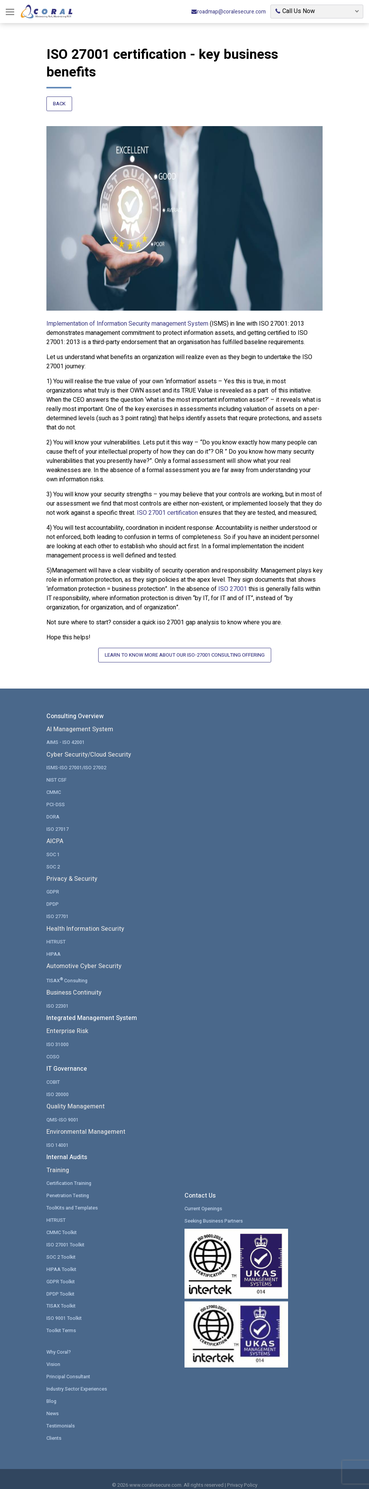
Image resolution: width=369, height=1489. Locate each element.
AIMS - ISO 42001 (65, 736)
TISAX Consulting (67, 972)
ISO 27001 (232, 586)
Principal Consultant (68, 1364)
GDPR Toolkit (61, 1270)
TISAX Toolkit (61, 1294)
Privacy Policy (242, 1473)
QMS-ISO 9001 (62, 1110)
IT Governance (66, 1060)
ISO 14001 (57, 1135)
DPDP (52, 896)
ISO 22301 (57, 997)
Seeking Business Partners (214, 1210)
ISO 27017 (57, 822)
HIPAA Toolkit (61, 1258)
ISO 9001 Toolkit (64, 1307)
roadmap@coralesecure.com (228, 12)
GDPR (52, 884)
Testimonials (60, 1413)
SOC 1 (53, 847)
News (52, 1400)
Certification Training (69, 1173)
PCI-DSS (55, 798)
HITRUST (56, 934)
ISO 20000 (57, 1085)
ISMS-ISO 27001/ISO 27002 (76, 761)
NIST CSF (56, 773)
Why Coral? (58, 1340)
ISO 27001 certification (167, 510)
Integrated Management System (91, 1010)
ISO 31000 (57, 1035)
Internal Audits (66, 1148)
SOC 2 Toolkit (61, 1246)
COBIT (53, 1072)
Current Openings (203, 1199)
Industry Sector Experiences (77, 1376)
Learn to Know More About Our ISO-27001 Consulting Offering (184, 653)
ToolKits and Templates (72, 1197)
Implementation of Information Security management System (127, 321)
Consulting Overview (75, 711)
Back (59, 104)
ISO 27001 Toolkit (65, 1234)
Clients (54, 1425)
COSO (52, 1047)
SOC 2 (53, 859)
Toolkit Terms (61, 1319)
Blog (51, 1389)
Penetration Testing (68, 1186)
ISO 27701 (57, 909)
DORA (52, 810)
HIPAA (53, 946)
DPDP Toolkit (60, 1282)
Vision (53, 1352)
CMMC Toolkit (61, 1222)
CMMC (53, 786)
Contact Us (200, 1186)
